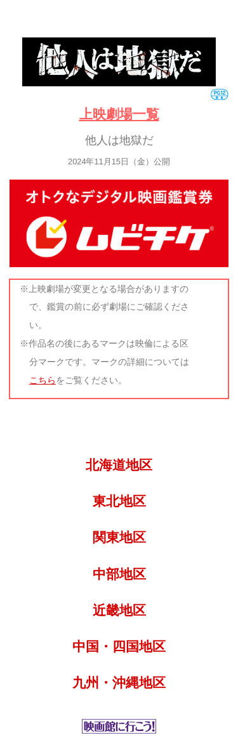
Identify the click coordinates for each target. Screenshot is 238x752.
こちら (42, 380)
